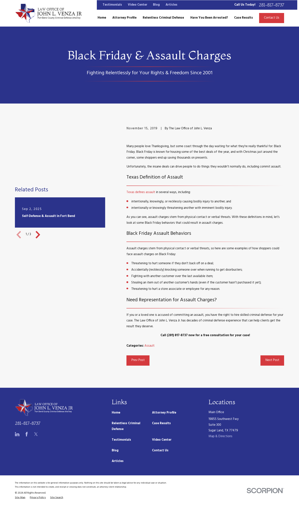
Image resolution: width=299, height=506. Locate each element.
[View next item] (38, 193)
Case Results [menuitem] (243, 17)
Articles (171, 4)
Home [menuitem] (102, 17)
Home (116, 412)
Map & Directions (220, 436)
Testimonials (112, 4)
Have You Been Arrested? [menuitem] (209, 17)
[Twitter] (36, 434)
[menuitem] (20, 497)
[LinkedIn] (17, 434)
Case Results (161, 423)
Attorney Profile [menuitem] (124, 17)
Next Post (272, 360)
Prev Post (138, 360)
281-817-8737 (271, 5)
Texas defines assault (140, 192)
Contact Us (271, 17)
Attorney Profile (164, 412)
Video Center (137, 4)
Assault (149, 345)
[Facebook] (26, 434)
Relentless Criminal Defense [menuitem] (163, 17)
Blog (156, 4)
